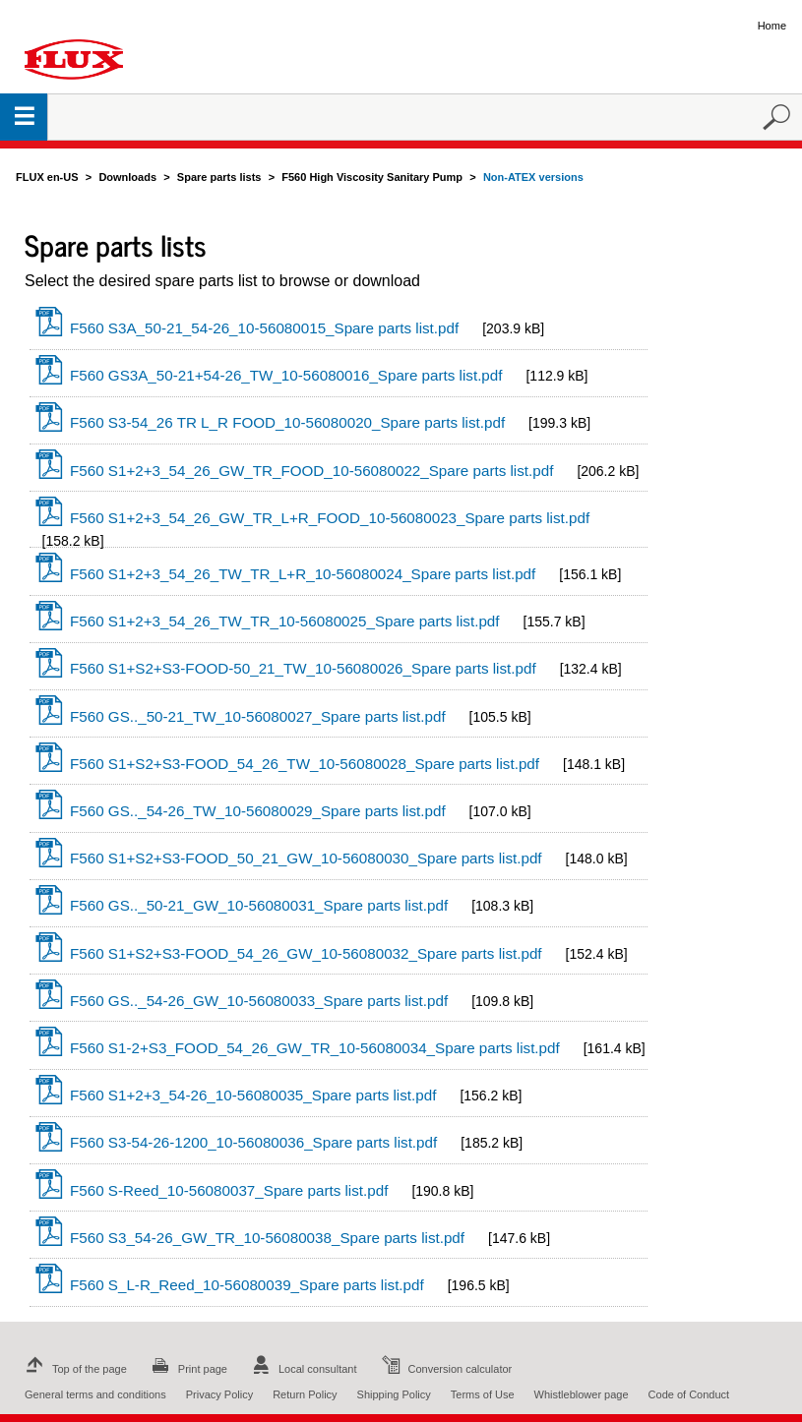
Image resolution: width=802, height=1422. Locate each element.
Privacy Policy (219, 1394)
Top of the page (74, 1369)
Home (772, 25)
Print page (187, 1369)
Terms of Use (483, 1394)
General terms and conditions (95, 1394)
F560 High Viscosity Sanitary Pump (372, 177)
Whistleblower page (581, 1394)
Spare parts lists (219, 177)
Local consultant (302, 1369)
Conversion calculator (445, 1369)
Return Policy (305, 1394)
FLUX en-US (47, 177)
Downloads (127, 177)
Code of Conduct (689, 1394)
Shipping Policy (394, 1394)
